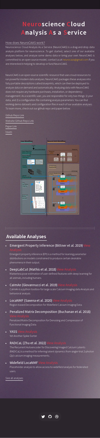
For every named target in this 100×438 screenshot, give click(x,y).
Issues (9, 132)
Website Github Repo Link (20, 121)
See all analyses (14, 378)
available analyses (82, 104)
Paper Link (11, 126)
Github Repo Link (15, 115)
